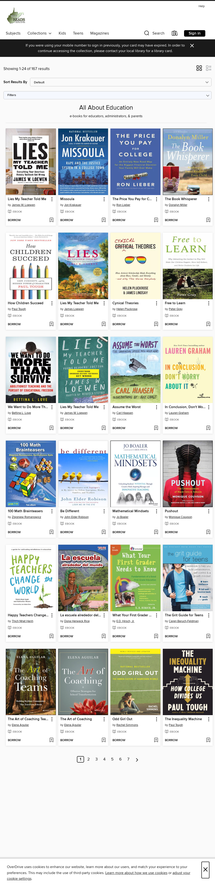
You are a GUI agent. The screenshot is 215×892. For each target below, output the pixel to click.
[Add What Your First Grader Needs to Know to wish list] (156, 637)
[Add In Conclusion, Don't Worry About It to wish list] (208, 428)
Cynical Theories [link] (125, 303)
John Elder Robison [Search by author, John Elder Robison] (76, 517)
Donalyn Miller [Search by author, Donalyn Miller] (178, 205)
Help (202, 6)
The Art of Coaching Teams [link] (28, 719)
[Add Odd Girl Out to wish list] (156, 740)
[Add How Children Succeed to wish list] (51, 325)
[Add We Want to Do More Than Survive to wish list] (51, 428)
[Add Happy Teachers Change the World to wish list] (51, 637)
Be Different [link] (69, 511)
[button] (154, 34)
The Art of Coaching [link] (76, 719)
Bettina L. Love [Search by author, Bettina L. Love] (21, 413)
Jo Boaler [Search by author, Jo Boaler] (122, 517)
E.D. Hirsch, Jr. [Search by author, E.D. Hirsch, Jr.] (125, 621)
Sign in (195, 33)
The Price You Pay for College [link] (133, 199)
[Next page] (137, 759)
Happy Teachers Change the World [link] (28, 615)
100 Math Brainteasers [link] (25, 511)
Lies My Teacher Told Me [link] (27, 199)
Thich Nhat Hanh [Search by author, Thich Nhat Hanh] (22, 621)
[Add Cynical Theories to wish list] (156, 325)
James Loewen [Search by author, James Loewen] (74, 309)
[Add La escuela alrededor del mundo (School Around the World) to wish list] (103, 637)
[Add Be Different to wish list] (103, 532)
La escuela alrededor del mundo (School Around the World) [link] (81, 615)
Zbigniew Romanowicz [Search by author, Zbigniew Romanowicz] (26, 517)
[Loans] (175, 34)
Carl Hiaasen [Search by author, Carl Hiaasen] (124, 413)
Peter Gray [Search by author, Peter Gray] (175, 309)
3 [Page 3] (96, 759)
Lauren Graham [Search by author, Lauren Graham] (179, 413)
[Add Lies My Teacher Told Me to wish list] (51, 220)
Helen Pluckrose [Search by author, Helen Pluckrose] (126, 309)
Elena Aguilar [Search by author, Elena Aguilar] (20, 725)
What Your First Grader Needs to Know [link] (133, 615)
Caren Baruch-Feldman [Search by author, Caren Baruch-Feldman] (184, 621)
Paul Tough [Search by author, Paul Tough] (19, 309)
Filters (11, 95)
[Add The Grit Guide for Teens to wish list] (208, 637)
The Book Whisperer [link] (181, 199)
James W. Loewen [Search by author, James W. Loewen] (23, 205)
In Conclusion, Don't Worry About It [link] (185, 407)
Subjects (13, 33)
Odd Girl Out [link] (122, 719)
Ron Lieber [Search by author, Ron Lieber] (123, 205)
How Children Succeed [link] (25, 303)
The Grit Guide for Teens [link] (184, 615)
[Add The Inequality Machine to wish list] (208, 740)
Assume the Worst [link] (126, 407)
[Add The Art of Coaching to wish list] (103, 740)
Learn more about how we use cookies (136, 873)
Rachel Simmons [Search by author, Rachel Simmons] (127, 725)
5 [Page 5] (112, 759)
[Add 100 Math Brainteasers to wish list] (51, 532)
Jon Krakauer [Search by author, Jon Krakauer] (72, 205)
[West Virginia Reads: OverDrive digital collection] (16, 15)
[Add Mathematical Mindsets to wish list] (156, 532)
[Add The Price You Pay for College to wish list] (156, 220)
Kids (62, 33)
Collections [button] (39, 33)
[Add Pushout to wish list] (208, 532)
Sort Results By (15, 82)
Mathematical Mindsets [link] (130, 511)
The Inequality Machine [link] (183, 719)
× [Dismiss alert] (192, 46)
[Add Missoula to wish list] (103, 220)
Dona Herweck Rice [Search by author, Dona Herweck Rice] (77, 621)
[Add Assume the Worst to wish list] (156, 428)
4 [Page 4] (104, 759)
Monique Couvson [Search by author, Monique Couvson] (180, 517)
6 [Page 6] (120, 759)
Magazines (99, 33)
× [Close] (205, 870)
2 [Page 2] (88, 759)
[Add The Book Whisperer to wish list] (208, 220)
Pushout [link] (171, 511)
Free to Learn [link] (175, 303)
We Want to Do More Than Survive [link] (28, 407)
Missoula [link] (67, 199)
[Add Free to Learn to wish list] (208, 325)
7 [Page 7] (128, 759)
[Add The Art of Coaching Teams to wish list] (51, 740)
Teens (78, 33)
